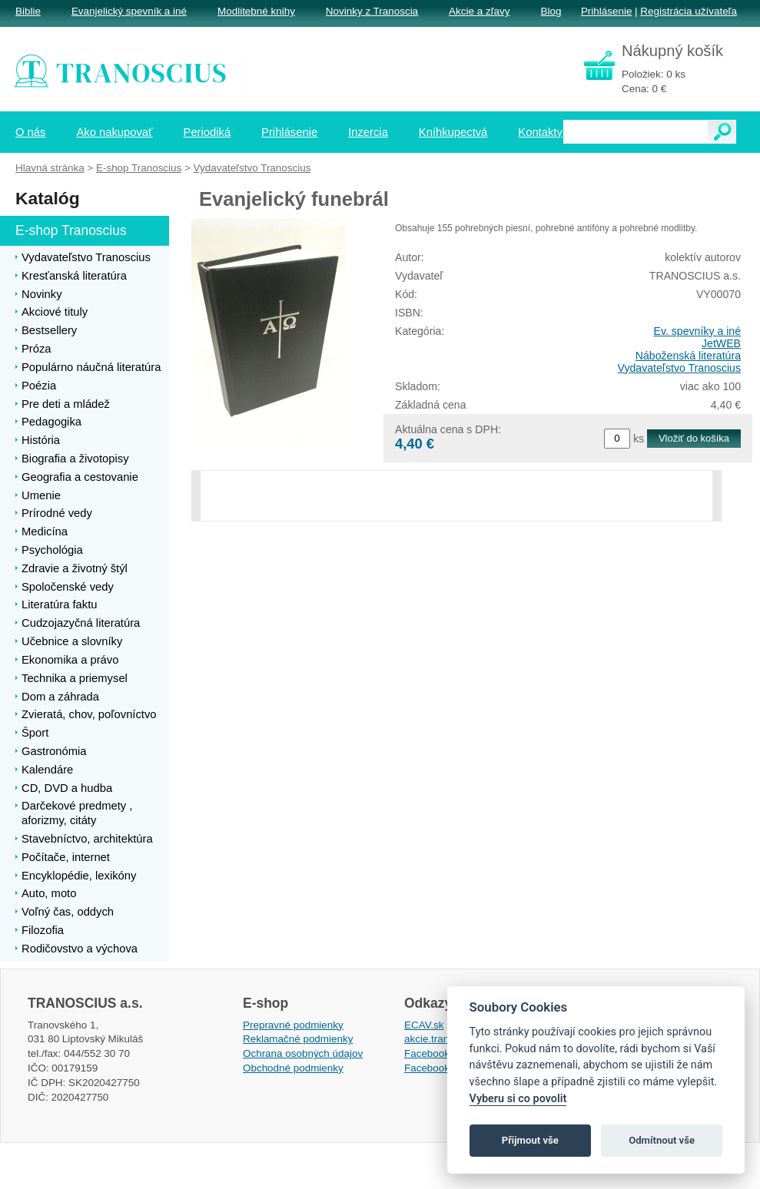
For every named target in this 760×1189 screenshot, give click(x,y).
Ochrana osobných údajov (303, 1053)
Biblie (28, 11)
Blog (550, 11)
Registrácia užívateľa (688, 11)
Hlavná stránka (50, 168)
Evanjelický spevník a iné (129, 11)
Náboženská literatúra (688, 355)
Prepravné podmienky (293, 1025)
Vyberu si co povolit (518, 1098)
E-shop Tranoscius (138, 168)
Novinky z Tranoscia (372, 11)
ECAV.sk (424, 1025)
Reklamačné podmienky (298, 1039)
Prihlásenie (606, 11)
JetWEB (721, 343)
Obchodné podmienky (293, 1068)
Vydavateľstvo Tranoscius (679, 368)
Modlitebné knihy (256, 11)
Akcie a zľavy (479, 11)
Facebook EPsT (441, 1068)
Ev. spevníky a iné (697, 331)
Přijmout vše (530, 1140)
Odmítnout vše (662, 1140)
